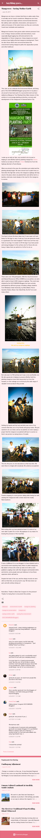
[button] (38, 9)
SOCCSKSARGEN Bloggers (10, 617)
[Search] (38, 3)
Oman (10, 675)
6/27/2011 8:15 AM (14, 719)
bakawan (5, 606)
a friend (22, 162)
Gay (10, 742)
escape (11, 687)
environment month (16, 606)
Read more (36, 780)
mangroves (22, 610)
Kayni (10, 714)
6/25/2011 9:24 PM (14, 682)
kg (9, 653)
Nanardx (11, 625)
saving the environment (24, 614)
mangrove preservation (9, 610)
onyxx (10, 639)
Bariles (35, 159)
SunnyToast (12, 701)
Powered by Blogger (20, 834)
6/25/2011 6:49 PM (14, 670)
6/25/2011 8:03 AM (14, 633)
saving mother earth (8, 614)
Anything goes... (14, 3)
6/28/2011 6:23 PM (14, 736)
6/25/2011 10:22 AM (15, 647)
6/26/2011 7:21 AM (14, 696)
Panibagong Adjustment (10, 764)
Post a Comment (8, 752)
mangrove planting (29, 606)
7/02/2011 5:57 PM (14, 747)
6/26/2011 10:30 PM (15, 708)
